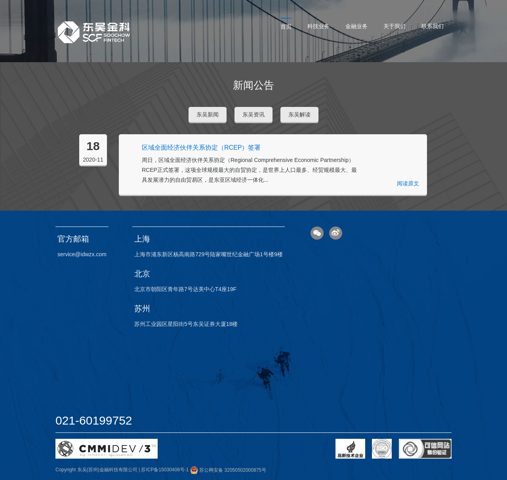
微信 (317, 233)
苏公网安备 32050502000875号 (228, 470)
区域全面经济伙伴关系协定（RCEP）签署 (201, 147)
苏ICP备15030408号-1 (165, 470)
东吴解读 (299, 114)
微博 (335, 233)
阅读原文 (408, 183)
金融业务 (356, 26)
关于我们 (394, 26)
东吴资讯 (253, 114)
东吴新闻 (207, 114)
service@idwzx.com (82, 254)
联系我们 (432, 26)
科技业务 (318, 26)
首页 (286, 26)
